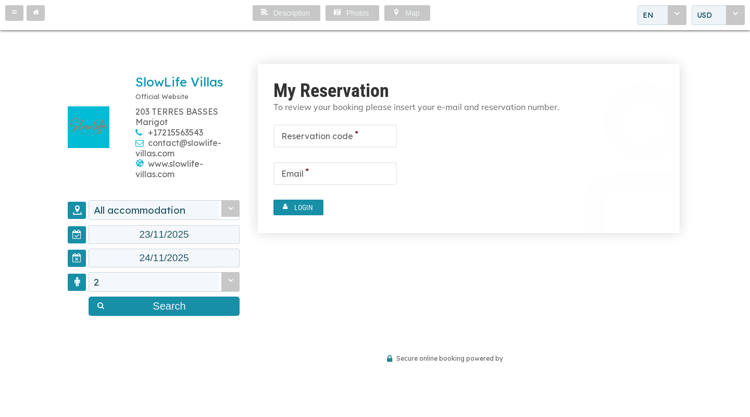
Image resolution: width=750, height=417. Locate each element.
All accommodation (139, 210)
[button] (14, 13)
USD (704, 15)
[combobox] (662, 15)
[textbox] (164, 234)
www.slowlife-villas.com (169, 168)
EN (648, 15)
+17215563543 (175, 132)
